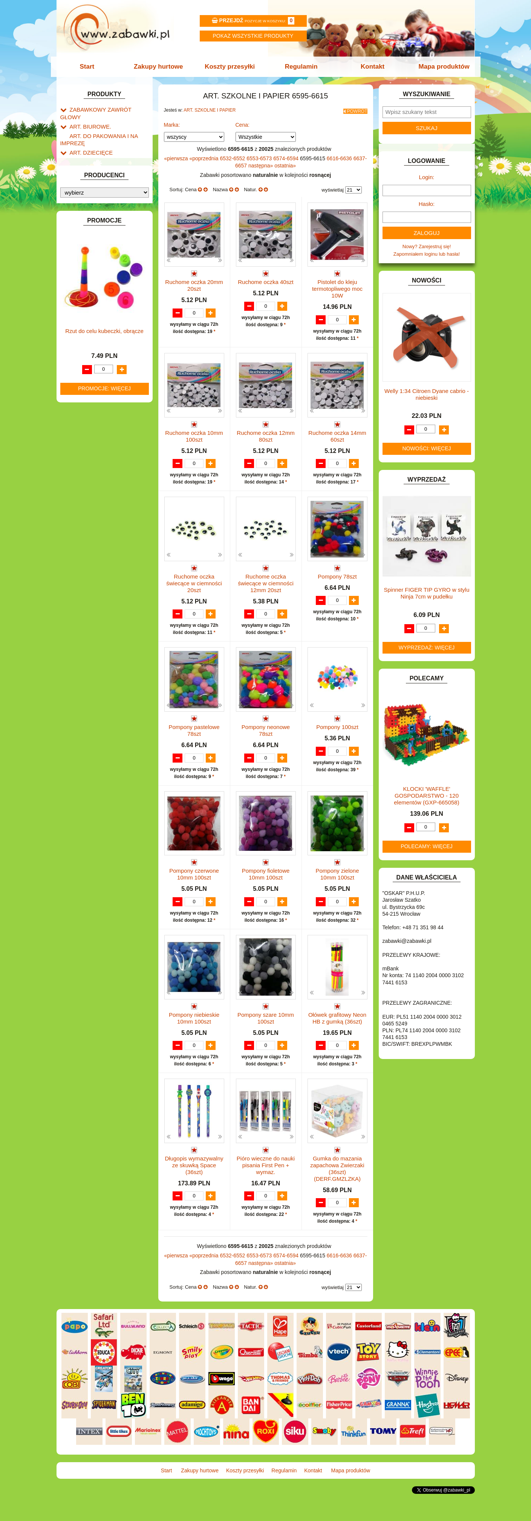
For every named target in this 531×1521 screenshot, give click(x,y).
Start (91, 66)
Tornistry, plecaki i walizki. (105, 158)
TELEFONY (83, 484)
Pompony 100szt (337, 733)
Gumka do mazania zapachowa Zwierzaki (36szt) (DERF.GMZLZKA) (337, 1196)
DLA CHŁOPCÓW (89, 238)
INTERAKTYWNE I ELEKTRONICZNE (86, 345)
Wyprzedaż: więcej (427, 648)
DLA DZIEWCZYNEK (93, 247)
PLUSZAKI (81, 450)
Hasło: (427, 204)
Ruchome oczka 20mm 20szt (194, 283)
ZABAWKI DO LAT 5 (92, 493)
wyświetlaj (332, 187)
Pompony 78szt (337, 582)
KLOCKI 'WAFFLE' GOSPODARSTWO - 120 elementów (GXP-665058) (426, 796)
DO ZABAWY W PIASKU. (97, 273)
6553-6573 (259, 156)
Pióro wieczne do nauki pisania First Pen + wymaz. (266, 1193)
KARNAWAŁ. (84, 357)
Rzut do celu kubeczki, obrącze (104, 712)
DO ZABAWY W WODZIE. (98, 290)
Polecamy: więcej (427, 846)
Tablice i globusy (95, 193)
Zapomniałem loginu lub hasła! (426, 254)
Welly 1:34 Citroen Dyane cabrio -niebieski (426, 394)
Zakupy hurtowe (160, 66)
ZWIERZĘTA (84, 519)
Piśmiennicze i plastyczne (105, 184)
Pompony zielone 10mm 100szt (337, 887)
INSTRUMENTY (87, 333)
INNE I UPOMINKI (90, 325)
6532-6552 (233, 156)
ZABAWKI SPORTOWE (95, 510)
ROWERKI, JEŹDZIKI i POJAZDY (107, 467)
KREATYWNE (85, 383)
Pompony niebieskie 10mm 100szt (194, 1038)
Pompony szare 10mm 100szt (265, 1038)
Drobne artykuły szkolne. (104, 167)
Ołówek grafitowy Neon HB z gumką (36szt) (337, 1038)
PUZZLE (79, 458)
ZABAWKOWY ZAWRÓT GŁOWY (107, 109)
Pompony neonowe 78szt (266, 736)
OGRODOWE (85, 441)
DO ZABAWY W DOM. (94, 264)
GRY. (75, 316)
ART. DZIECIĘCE (89, 141)
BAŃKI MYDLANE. (90, 221)
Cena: (242, 123)
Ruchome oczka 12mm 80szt (265, 434)
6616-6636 (340, 156)
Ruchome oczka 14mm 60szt (337, 434)
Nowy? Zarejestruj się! (426, 246)
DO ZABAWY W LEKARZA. (100, 256)
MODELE (80, 415)
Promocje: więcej (104, 769)
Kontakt (370, 66)
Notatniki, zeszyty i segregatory (111, 210)
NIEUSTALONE (87, 527)
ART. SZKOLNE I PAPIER (98, 150)
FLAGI (77, 307)
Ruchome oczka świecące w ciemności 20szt (194, 589)
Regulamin (300, 66)
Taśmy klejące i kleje (99, 201)
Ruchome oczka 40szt (266, 279)
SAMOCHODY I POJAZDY (99, 476)
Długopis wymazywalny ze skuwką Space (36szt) (194, 1193)
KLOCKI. (79, 365)
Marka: (172, 123)
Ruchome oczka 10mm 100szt (194, 434)
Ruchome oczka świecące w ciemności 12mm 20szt (266, 589)
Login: (427, 177)
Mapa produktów (439, 66)
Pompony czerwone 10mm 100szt (194, 887)
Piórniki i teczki (93, 176)
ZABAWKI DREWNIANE (96, 501)
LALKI (76, 407)
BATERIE (80, 230)
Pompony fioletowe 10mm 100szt (266, 887)
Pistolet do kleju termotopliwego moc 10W (337, 286)
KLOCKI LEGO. (87, 374)
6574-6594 (286, 156)
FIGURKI (80, 299)
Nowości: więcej (426, 448)
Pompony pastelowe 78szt (193, 736)
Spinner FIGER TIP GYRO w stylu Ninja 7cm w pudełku (426, 593)
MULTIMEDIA (84, 424)
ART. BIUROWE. (88, 118)
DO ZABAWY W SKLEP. (96, 281)
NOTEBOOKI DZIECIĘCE (98, 432)
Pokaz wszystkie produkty (253, 36)
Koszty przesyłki (230, 66)
